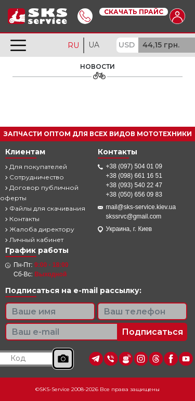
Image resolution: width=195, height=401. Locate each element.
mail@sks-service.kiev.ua (141, 207)
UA (93, 45)
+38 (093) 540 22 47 (134, 185)
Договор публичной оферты (39, 193)
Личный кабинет (34, 240)
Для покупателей (36, 167)
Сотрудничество (34, 177)
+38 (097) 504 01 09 (134, 166)
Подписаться (152, 332)
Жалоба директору (39, 229)
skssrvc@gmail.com (134, 216)
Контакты (22, 219)
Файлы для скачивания (45, 208)
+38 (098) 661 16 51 (134, 175)
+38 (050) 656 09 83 (134, 194)
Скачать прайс (133, 12)
